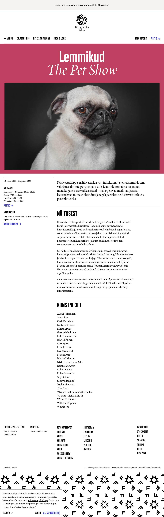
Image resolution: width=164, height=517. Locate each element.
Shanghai (141, 440)
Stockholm (142, 431)
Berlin (140, 436)
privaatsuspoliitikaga (38, 500)
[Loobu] (38, 512)
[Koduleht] (82, 22)
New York (141, 453)
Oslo (139, 449)
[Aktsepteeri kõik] (51, 512)
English (14, 468)
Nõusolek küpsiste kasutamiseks (149, 468)
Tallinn (140, 444)
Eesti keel (7, 468)
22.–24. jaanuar (100, 5)
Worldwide (142, 427)
